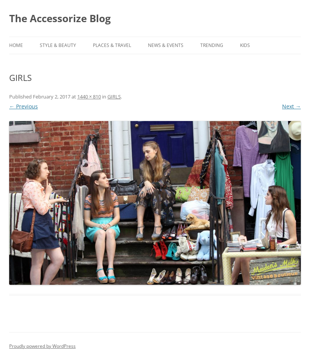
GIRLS (114, 96)
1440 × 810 (89, 96)
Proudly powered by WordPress (42, 346)
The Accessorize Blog (60, 18)
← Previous (23, 106)
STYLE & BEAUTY (58, 45)
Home (16, 45)
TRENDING (211, 45)
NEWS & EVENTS (165, 45)
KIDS (245, 45)
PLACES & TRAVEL (112, 45)
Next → (291, 106)
